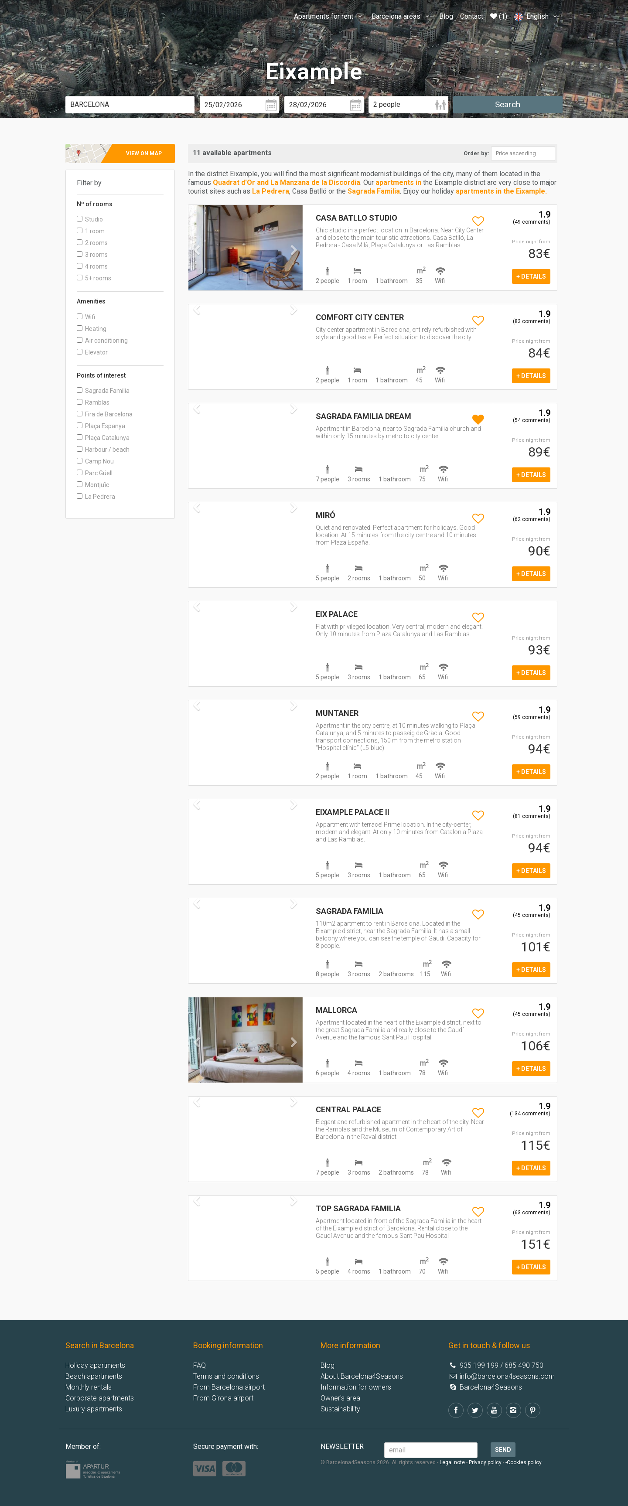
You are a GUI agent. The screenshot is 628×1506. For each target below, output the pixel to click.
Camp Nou (95, 461)
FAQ (199, 1365)
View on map (144, 153)
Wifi (86, 316)
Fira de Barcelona (105, 414)
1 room (91, 231)
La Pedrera (96, 496)
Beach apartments (93, 1376)
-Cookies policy (523, 1462)
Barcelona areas (402, 16)
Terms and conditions (226, 1376)
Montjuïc (93, 484)
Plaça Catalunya (103, 437)
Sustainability (340, 1409)
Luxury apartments (93, 1409)
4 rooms (92, 266)
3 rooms (92, 254)
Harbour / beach (103, 449)
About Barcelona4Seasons (362, 1376)
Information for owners (356, 1387)
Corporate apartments (99, 1398)
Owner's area (340, 1398)
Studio (90, 219)
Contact (471, 16)
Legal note (452, 1462)
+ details (531, 276)
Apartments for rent (329, 16)
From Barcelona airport (229, 1387)
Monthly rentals (88, 1387)
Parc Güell (95, 473)
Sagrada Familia (103, 390)
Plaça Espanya (101, 425)
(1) (498, 16)
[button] (196, 267)
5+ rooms (94, 278)
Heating (91, 328)
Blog (446, 16)
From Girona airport (223, 1398)
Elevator (92, 352)
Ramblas (93, 402)
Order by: (476, 153)
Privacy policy (485, 1462)
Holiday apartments (95, 1365)
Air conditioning (102, 340)
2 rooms (92, 242)
